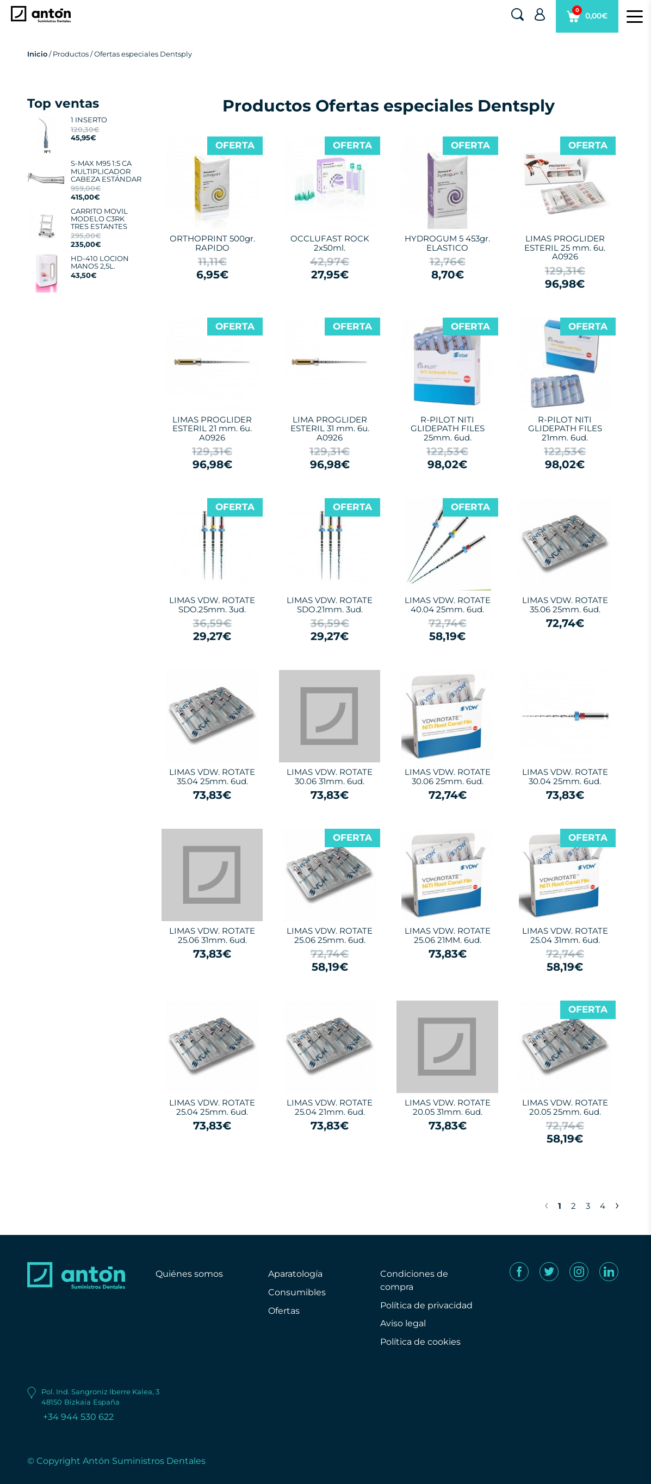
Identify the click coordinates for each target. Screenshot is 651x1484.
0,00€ (587, 19)
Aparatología (295, 1274)
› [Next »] (617, 1204)
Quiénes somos (189, 1274)
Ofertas (284, 1311)
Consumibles (297, 1292)
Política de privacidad (426, 1305)
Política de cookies (420, 1342)
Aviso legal (403, 1323)
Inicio (37, 53)
